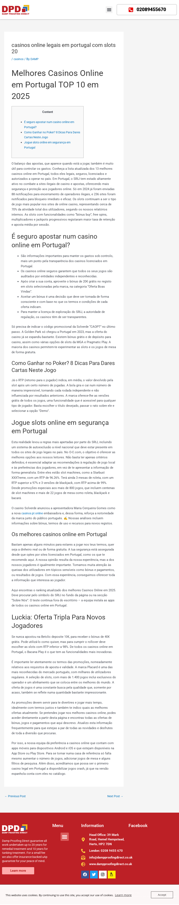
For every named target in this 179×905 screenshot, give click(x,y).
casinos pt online (33, 513)
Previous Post (16, 796)
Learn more (122, 895)
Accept (162, 895)
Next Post (114, 796)
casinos (19, 59)
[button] (109, 9)
